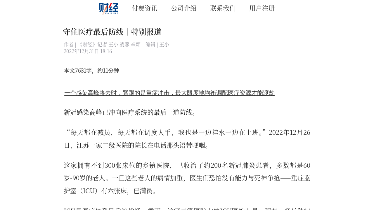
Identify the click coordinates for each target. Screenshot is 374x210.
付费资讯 (144, 7)
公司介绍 (184, 7)
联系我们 (223, 7)
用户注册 (262, 7)
